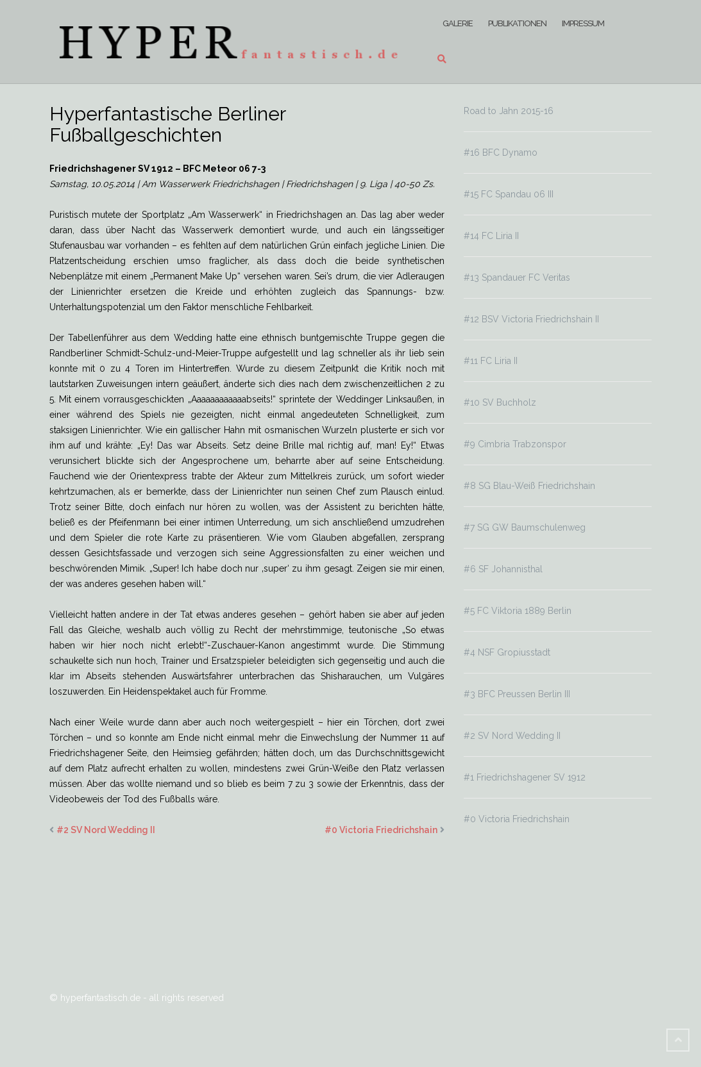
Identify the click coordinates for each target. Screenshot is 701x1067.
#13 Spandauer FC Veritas (517, 277)
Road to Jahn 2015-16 (508, 111)
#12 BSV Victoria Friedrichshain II (531, 319)
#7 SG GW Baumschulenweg (525, 527)
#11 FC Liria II (491, 361)
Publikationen (517, 23)
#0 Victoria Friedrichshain (381, 830)
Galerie (458, 23)
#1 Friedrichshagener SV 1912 (525, 777)
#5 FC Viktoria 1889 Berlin (517, 611)
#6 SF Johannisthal (503, 569)
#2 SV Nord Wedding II (105, 830)
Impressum (583, 23)
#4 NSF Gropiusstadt (507, 652)
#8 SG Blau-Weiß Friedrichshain (529, 486)
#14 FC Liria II (491, 236)
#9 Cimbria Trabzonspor (515, 444)
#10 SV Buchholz (500, 402)
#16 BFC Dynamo (500, 152)
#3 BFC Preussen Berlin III (517, 694)
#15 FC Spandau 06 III (508, 194)
